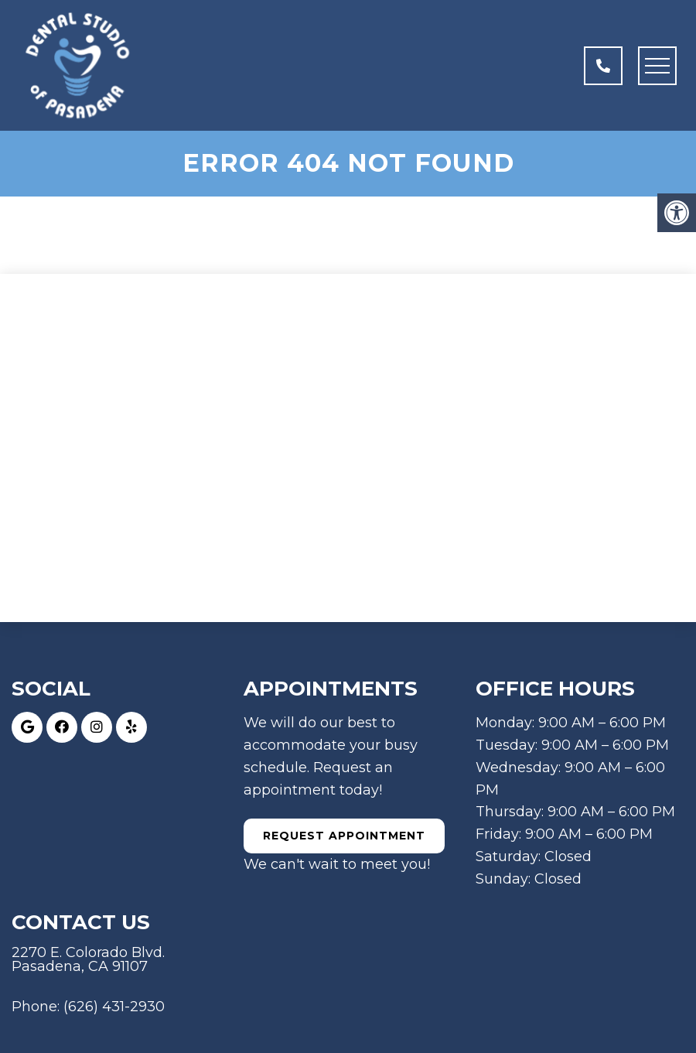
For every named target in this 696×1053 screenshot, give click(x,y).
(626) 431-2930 (114, 1007)
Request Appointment (344, 836)
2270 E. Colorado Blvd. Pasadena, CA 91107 (88, 959)
